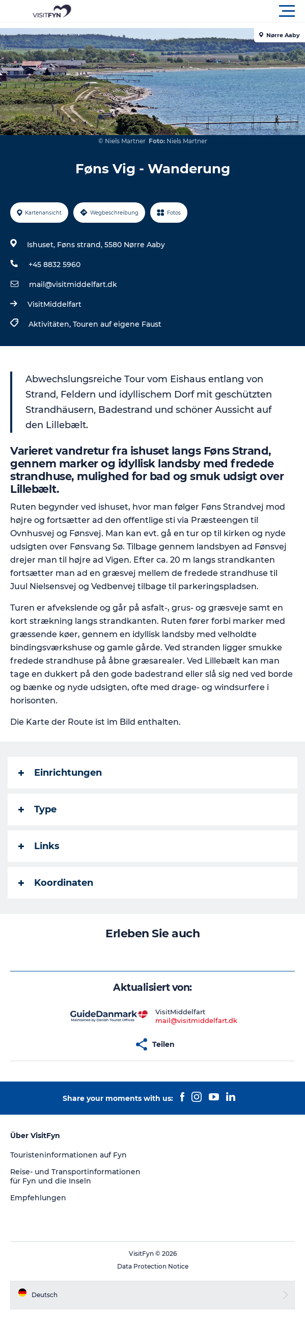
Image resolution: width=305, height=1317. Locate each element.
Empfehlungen (38, 1197)
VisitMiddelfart (54, 304)
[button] (198, 11)
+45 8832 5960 (54, 264)
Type (37, 809)
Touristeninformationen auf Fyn (68, 1155)
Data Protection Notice (152, 1266)
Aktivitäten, (51, 324)
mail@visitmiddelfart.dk (73, 284)
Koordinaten (55, 882)
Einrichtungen (60, 772)
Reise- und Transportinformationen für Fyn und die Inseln (75, 1176)
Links (39, 846)
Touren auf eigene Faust (117, 324)
